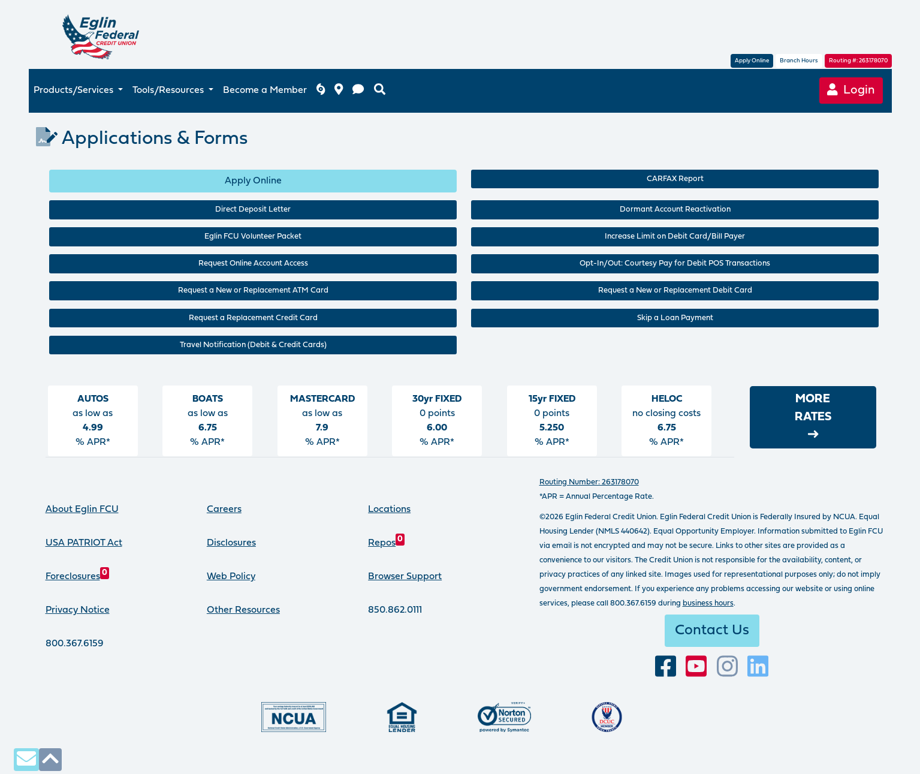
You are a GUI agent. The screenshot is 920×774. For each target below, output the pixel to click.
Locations (389, 509)
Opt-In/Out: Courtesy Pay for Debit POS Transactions (675, 263)
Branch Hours (799, 61)
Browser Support (405, 577)
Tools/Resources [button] (169, 90)
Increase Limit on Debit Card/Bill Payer (675, 236)
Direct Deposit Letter (253, 209)
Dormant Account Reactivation (675, 209)
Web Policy (231, 577)
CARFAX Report (675, 179)
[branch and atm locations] (339, 91)
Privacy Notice (78, 610)
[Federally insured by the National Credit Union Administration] (294, 717)
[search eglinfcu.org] (379, 91)
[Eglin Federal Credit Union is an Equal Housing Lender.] (402, 717)
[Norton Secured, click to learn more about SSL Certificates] (504, 717)
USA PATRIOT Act (84, 543)
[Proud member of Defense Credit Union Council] (607, 717)
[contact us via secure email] (26, 759)
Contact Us (712, 631)
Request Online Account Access (253, 263)
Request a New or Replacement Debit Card (675, 290)
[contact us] (358, 91)
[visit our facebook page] (665, 666)
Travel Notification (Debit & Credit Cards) (253, 345)
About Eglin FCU (82, 509)
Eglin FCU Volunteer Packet (252, 236)
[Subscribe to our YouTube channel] (696, 666)
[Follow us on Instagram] (727, 666)
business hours (708, 603)
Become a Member (265, 90)
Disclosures (231, 543)
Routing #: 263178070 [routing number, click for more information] (858, 61)
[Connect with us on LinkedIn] (758, 666)
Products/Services (75, 90)
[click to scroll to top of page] (50, 759)
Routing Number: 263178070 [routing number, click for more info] (589, 482)
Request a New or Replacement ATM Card (253, 290)
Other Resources (243, 610)
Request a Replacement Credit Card (253, 318)
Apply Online (752, 61)
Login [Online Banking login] (851, 90)
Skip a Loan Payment (675, 318)
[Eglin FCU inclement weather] (321, 91)
